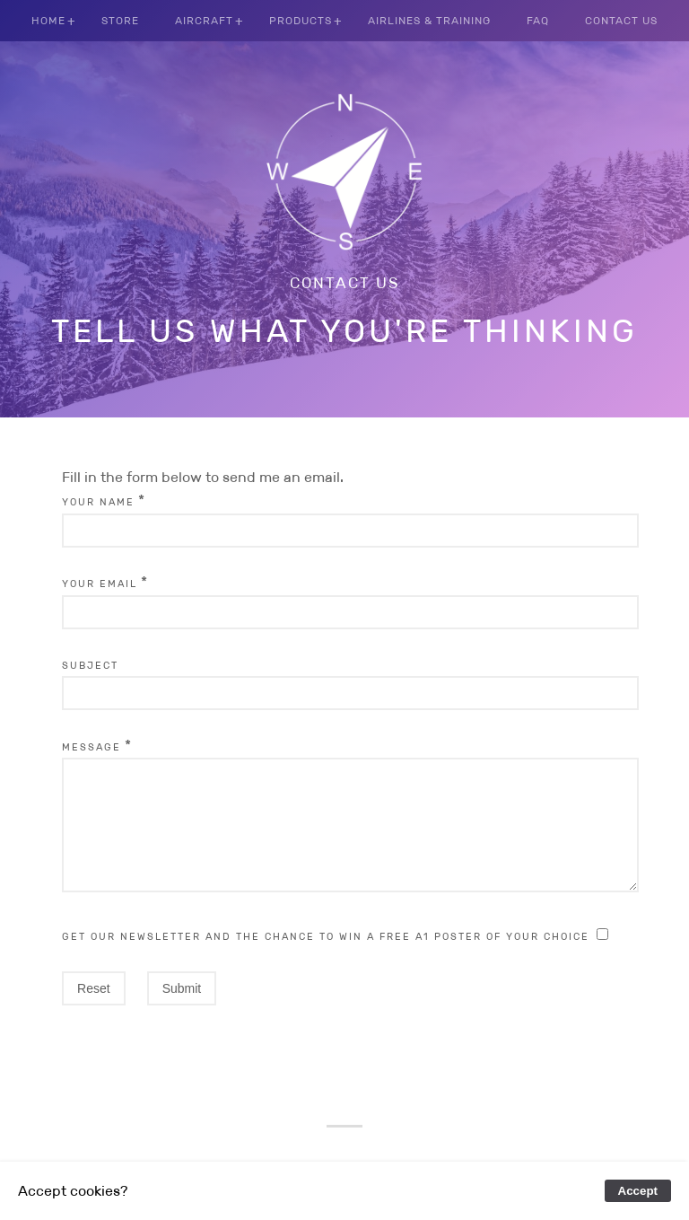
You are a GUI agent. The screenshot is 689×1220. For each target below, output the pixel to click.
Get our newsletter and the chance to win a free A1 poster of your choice (325, 958)
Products (300, 20)
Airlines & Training (429, 20)
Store (120, 20)
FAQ (538, 20)
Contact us (345, 283)
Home (48, 20)
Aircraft (204, 20)
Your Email (99, 583)
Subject (90, 665)
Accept (638, 1191)
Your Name (98, 502)
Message (91, 747)
